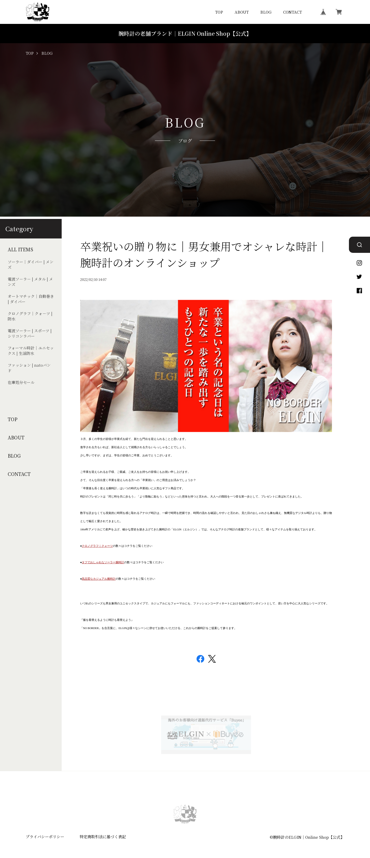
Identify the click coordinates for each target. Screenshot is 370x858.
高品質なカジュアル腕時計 (99, 578)
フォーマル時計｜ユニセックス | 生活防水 (31, 350)
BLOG (266, 12)
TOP (219, 12)
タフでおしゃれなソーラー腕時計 (103, 562)
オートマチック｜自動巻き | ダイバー (31, 298)
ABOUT (242, 12)
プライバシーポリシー (45, 836)
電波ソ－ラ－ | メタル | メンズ (30, 281)
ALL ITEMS (20, 249)
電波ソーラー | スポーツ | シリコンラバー (30, 333)
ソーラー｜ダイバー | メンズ (30, 264)
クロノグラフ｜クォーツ (97, 546)
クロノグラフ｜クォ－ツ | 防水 (30, 316)
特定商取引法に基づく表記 (103, 836)
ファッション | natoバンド (29, 367)
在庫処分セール (21, 382)
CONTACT (292, 12)
